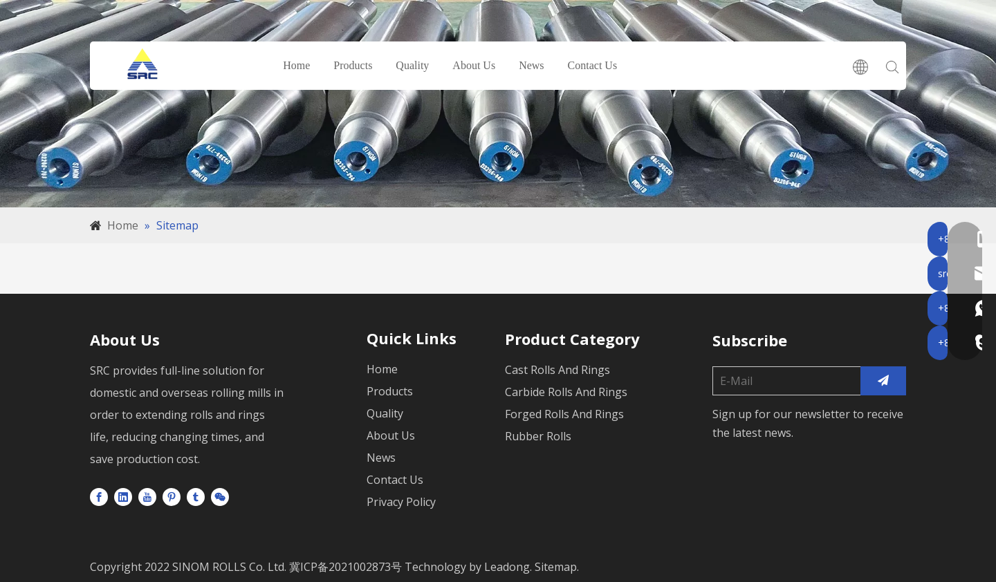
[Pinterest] (172, 496)
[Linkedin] (123, 496)
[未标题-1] (498, 103)
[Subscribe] (883, 380)
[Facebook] (99, 496)
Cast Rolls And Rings (557, 369)
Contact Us (593, 65)
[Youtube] (147, 496)
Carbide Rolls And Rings (566, 392)
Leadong (507, 566)
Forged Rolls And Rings (564, 414)
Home (297, 65)
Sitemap (556, 566)
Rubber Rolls (538, 436)
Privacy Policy (401, 501)
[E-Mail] (783, 381)
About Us (474, 65)
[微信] (220, 496)
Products (353, 65)
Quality (413, 65)
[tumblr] (196, 496)
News (531, 65)
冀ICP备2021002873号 (344, 566)
